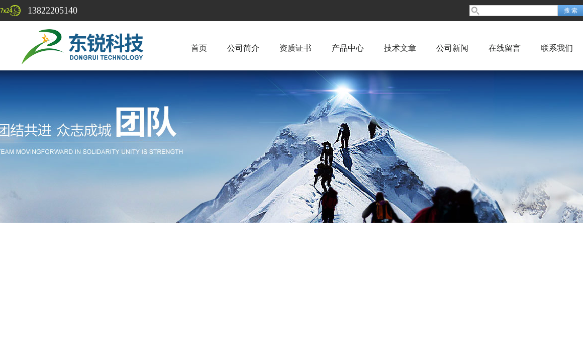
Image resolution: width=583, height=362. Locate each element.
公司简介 (243, 48)
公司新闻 (452, 48)
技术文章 (400, 48)
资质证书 (295, 48)
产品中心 (348, 48)
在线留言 (505, 48)
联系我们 (557, 48)
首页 (199, 48)
